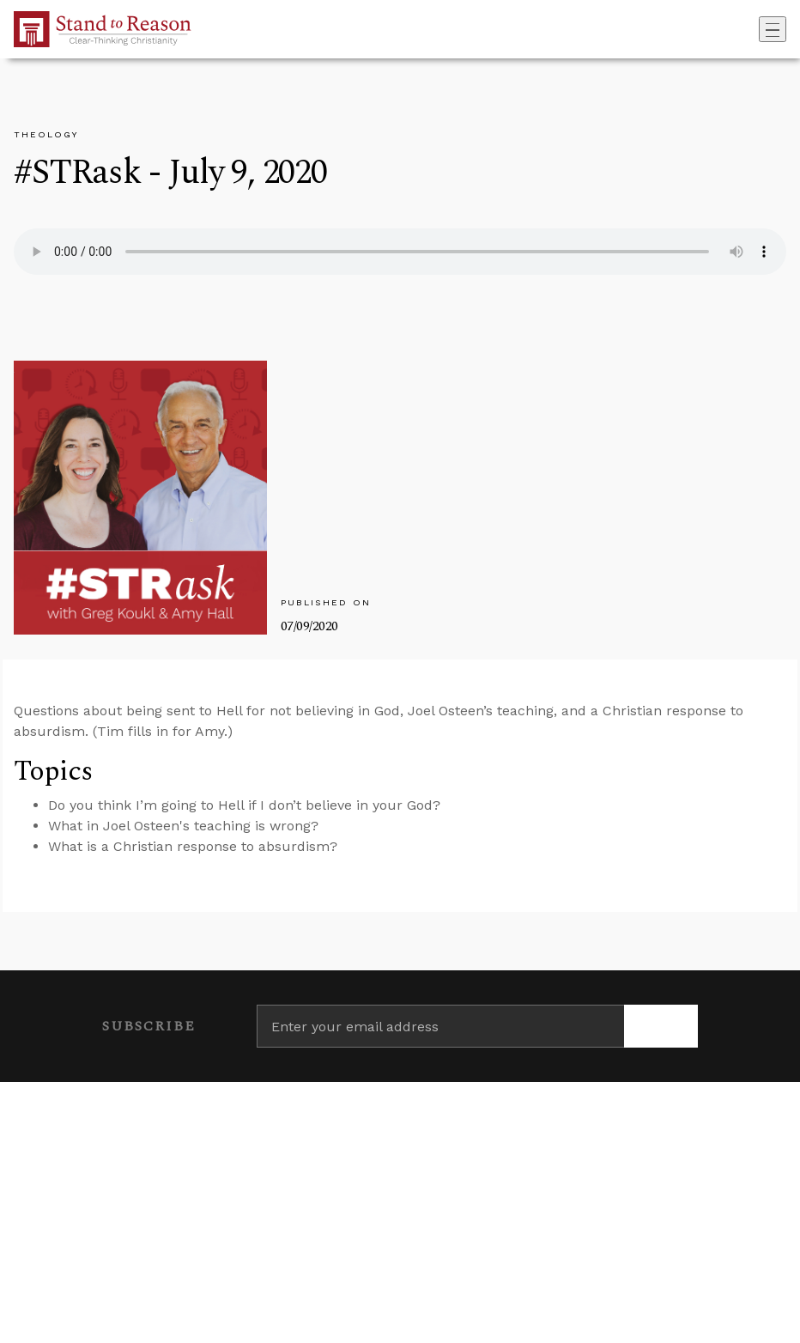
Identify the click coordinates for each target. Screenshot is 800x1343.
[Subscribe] (661, 1026)
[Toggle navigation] (772, 29)
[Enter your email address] (440, 1026)
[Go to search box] (753, 29)
